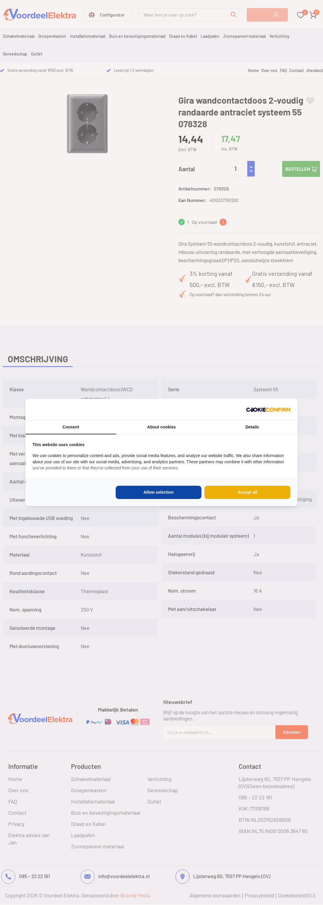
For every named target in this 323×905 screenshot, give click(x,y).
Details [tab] (252, 427)
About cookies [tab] (161, 427)
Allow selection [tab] (158, 492)
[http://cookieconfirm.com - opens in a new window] (268, 409)
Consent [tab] (70, 427)
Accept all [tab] (247, 492)
